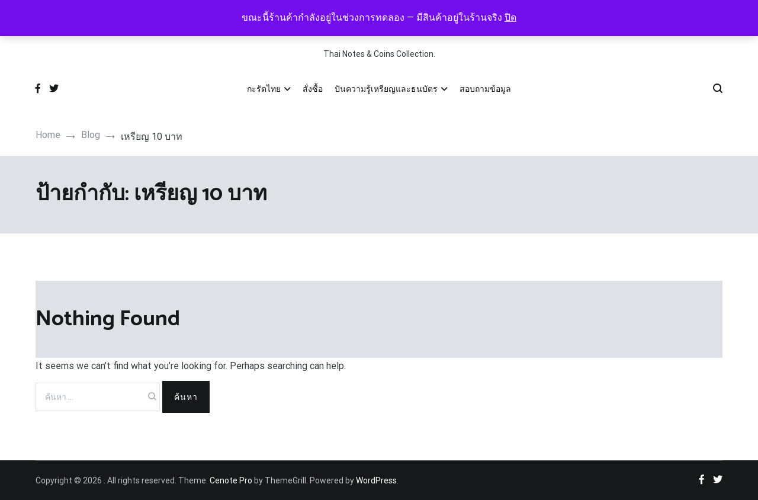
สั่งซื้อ (313, 89)
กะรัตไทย (264, 89)
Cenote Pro (231, 480)
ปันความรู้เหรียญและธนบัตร (386, 89)
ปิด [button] (510, 17)
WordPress (376, 480)
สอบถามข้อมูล (485, 89)
